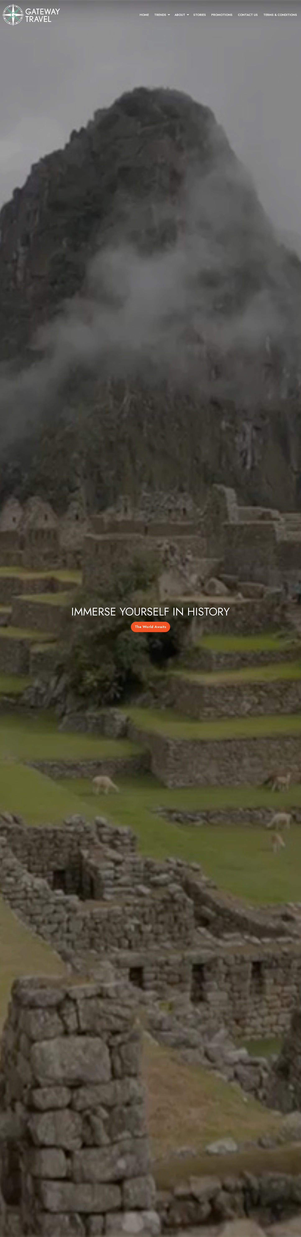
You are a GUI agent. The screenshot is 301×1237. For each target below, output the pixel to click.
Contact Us (248, 15)
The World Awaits (150, 626)
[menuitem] (144, 14)
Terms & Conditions (280, 15)
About (180, 15)
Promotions (221, 15)
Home (144, 15)
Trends (160, 15)
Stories (199, 15)
